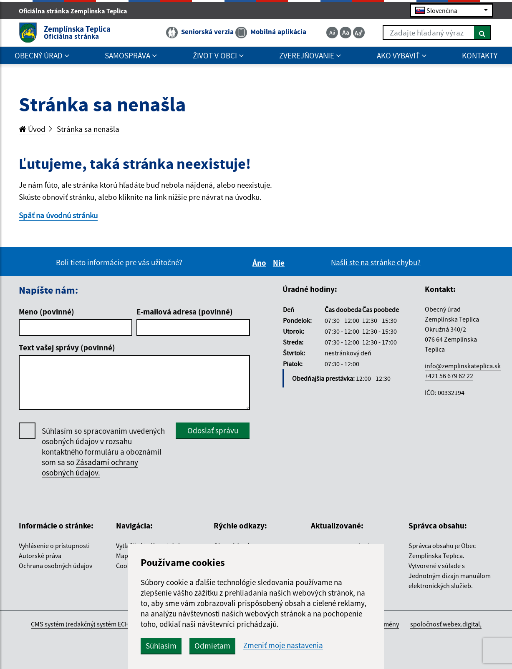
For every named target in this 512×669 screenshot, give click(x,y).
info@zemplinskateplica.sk (463, 366)
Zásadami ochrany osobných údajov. (90, 467)
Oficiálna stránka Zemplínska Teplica (76, 11)
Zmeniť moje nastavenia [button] (283, 645)
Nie (280, 263)
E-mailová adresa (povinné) (184, 312)
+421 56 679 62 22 (449, 376)
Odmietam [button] (212, 646)
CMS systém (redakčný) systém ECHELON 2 (90, 624)
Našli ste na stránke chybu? (376, 262)
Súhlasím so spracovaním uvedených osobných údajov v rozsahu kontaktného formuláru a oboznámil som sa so (103, 452)
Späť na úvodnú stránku (58, 215)
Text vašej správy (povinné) (67, 347)
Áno (260, 263)
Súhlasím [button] (161, 646)
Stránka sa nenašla (88, 129)
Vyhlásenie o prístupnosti (54, 545)
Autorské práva (40, 555)
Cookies (127, 565)
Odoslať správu (212, 430)
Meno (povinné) (46, 312)
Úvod (32, 129)
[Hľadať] (482, 32)
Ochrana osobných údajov (55, 565)
